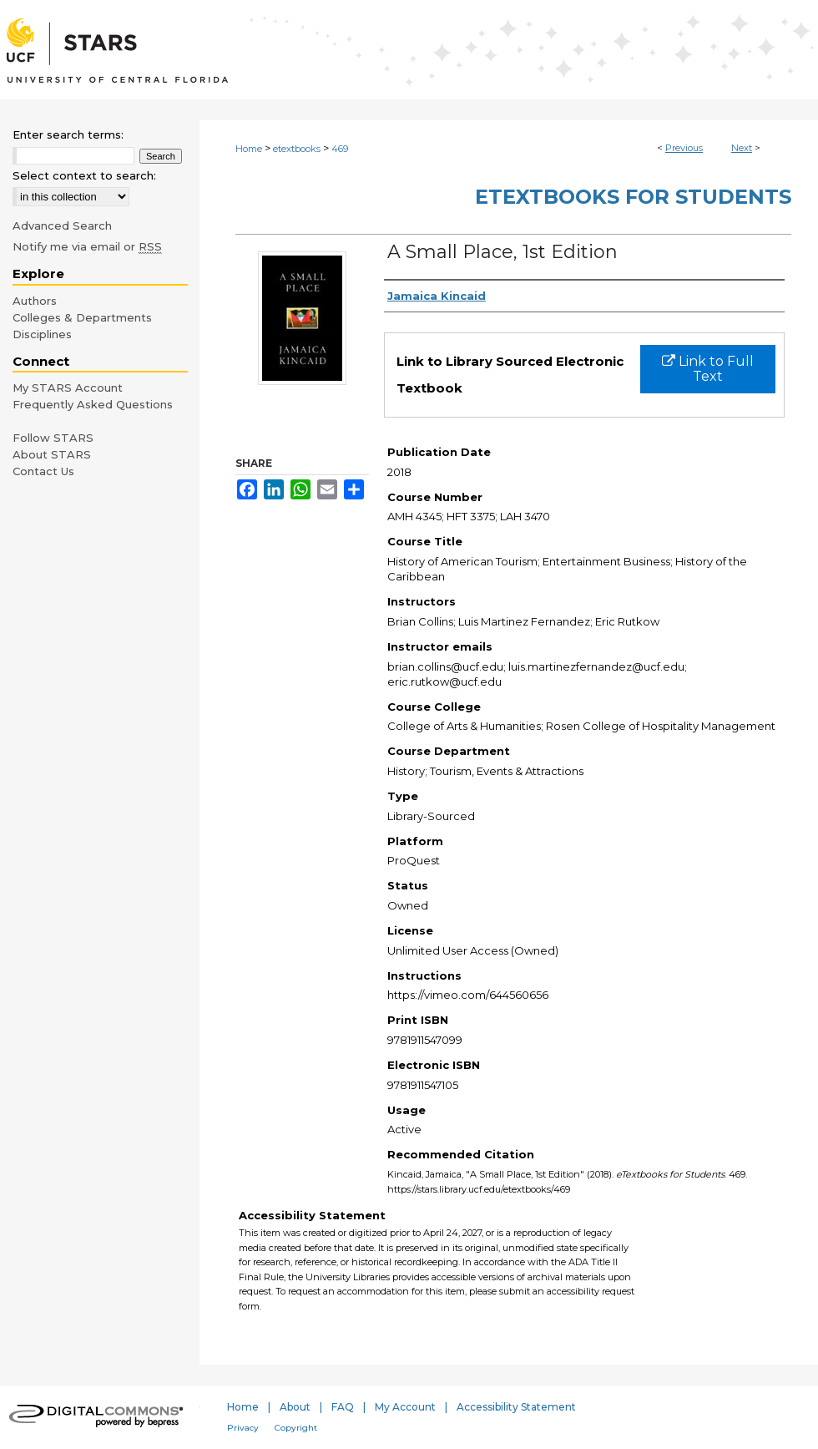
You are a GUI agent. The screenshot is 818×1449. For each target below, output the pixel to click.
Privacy (243, 1427)
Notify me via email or (87, 246)
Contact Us (43, 471)
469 (339, 149)
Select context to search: (84, 175)
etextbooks (297, 149)
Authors (35, 300)
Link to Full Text (708, 368)
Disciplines (42, 334)
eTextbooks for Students (633, 197)
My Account (405, 1407)
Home (248, 149)
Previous (684, 148)
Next (741, 148)
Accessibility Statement (516, 1407)
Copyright (296, 1427)
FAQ (342, 1407)
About (295, 1407)
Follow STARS (53, 437)
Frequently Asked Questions (93, 404)
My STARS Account (68, 387)
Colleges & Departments (82, 317)
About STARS (52, 454)
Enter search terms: (68, 134)
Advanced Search (62, 225)
